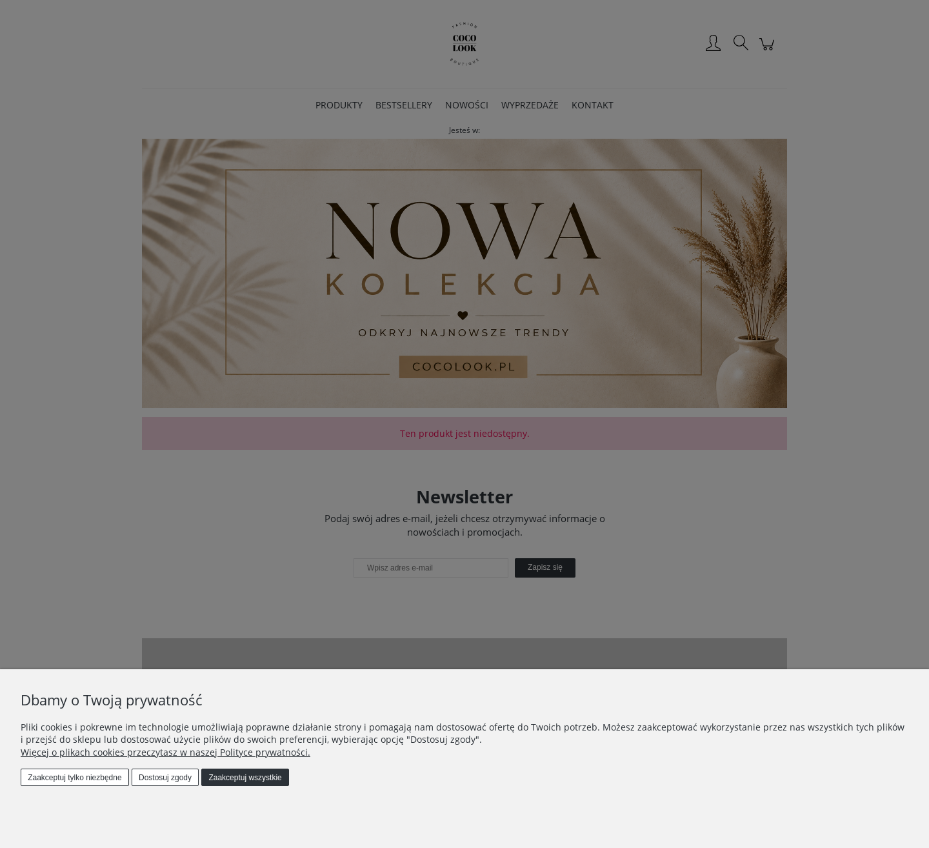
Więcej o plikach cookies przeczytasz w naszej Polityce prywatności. (165, 752)
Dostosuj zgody (165, 777)
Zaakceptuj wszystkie (244, 777)
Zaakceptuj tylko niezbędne (74, 777)
